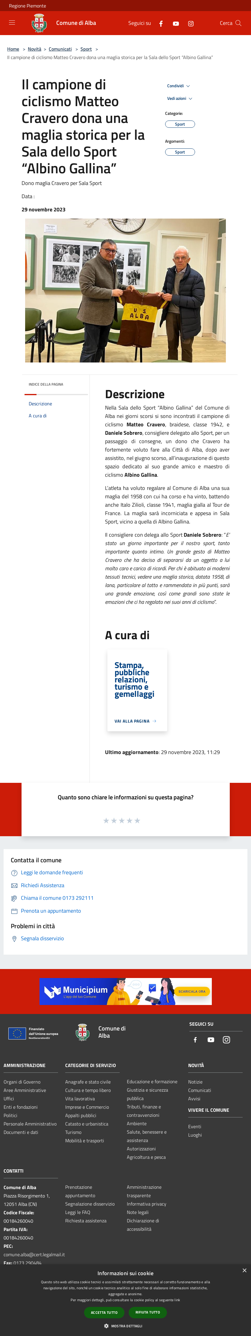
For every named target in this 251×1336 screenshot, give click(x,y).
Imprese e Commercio (87, 1107)
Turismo (73, 1132)
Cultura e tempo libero (88, 1090)
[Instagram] (188, 23)
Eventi (194, 1126)
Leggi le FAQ (77, 1212)
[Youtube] (173, 23)
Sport (86, 48)
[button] (125, 1326)
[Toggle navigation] (12, 22)
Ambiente (137, 1123)
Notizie (195, 1081)
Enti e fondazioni (21, 1107)
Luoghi (195, 1134)
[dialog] (125, 1300)
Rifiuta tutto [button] (148, 1312)
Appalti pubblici (80, 1115)
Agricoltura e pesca (146, 1157)
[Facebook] (159, 23)
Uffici (9, 1098)
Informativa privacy (146, 1203)
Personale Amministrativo (30, 1123)
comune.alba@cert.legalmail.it (34, 1254)
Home (13, 48)
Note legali (138, 1212)
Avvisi (194, 1098)
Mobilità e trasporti (84, 1140)
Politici (10, 1115)
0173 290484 (27, 1262)
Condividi (179, 86)
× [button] (244, 1271)
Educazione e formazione (152, 1081)
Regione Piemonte (27, 5)
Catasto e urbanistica (86, 1123)
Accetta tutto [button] (104, 1312)
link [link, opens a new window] (177, 1300)
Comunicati (60, 48)
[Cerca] (238, 23)
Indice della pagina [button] (46, 384)
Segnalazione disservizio (90, 1203)
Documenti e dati (21, 1132)
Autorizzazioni (141, 1148)
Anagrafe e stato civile (88, 1081)
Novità (34, 48)
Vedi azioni (180, 98)
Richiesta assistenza (86, 1220)
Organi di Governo (22, 1081)
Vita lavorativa (80, 1098)
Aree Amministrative (25, 1090)
